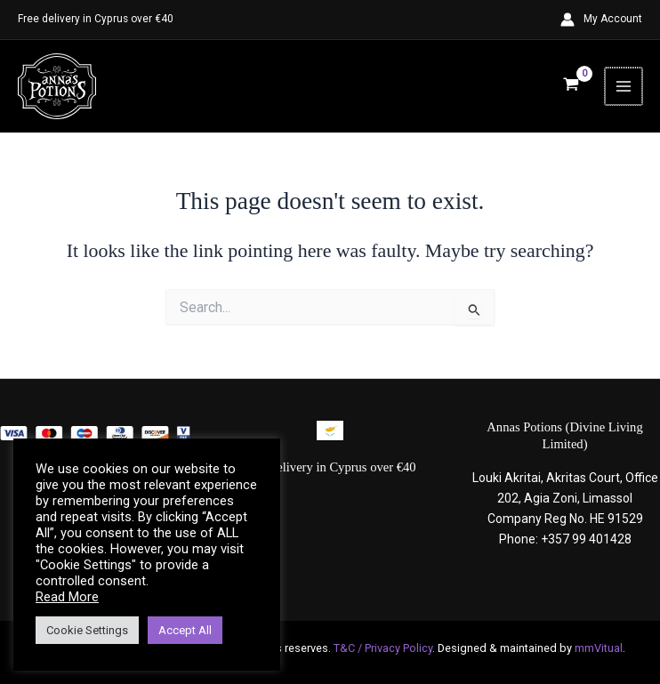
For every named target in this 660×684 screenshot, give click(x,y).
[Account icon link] (601, 19)
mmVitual (599, 648)
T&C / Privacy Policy (383, 648)
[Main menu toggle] (624, 87)
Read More (67, 597)
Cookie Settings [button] (87, 630)
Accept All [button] (185, 630)
